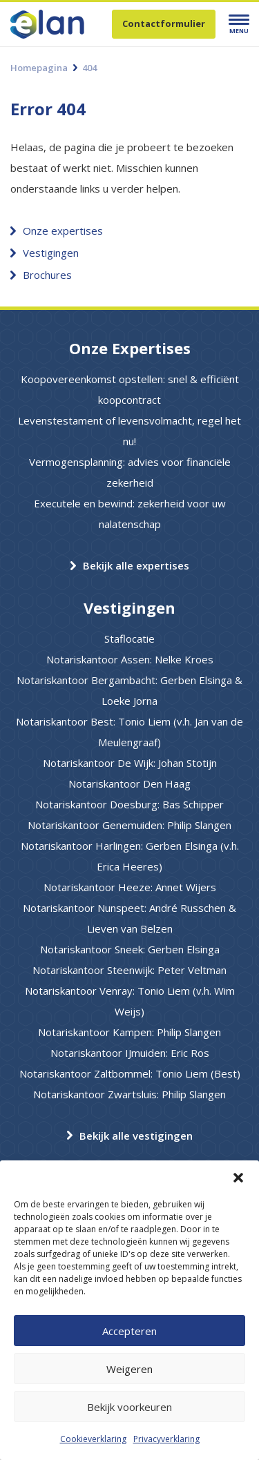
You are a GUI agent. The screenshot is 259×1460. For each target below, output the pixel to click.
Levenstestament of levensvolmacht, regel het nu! (129, 430)
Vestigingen (51, 253)
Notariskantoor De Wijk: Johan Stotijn (130, 763)
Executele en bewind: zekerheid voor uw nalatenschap (130, 513)
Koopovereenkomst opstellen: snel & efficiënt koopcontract (130, 389)
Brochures (47, 275)
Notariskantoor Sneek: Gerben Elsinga (130, 949)
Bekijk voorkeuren (129, 1407)
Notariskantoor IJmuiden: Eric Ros (129, 1053)
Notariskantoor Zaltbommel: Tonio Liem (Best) (129, 1073)
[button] (238, 1178)
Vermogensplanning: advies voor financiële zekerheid (130, 472)
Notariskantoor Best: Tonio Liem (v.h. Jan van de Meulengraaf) (129, 731)
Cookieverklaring (93, 1439)
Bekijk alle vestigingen (136, 1135)
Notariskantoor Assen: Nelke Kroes (129, 659)
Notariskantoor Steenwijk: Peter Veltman (129, 970)
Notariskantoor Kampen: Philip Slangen (129, 1032)
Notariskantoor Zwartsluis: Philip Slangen (129, 1094)
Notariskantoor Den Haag (129, 783)
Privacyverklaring (166, 1439)
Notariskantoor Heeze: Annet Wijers (130, 887)
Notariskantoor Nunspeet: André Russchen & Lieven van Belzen (129, 918)
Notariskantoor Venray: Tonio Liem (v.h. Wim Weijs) (130, 1001)
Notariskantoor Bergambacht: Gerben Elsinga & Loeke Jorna (129, 690)
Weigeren (129, 1369)
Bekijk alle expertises (136, 565)
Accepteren (129, 1331)
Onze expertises (63, 230)
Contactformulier (163, 23)
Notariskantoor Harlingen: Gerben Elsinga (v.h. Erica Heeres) (130, 856)
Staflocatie (129, 638)
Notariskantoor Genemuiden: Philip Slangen (129, 825)
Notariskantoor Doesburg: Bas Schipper (129, 804)
